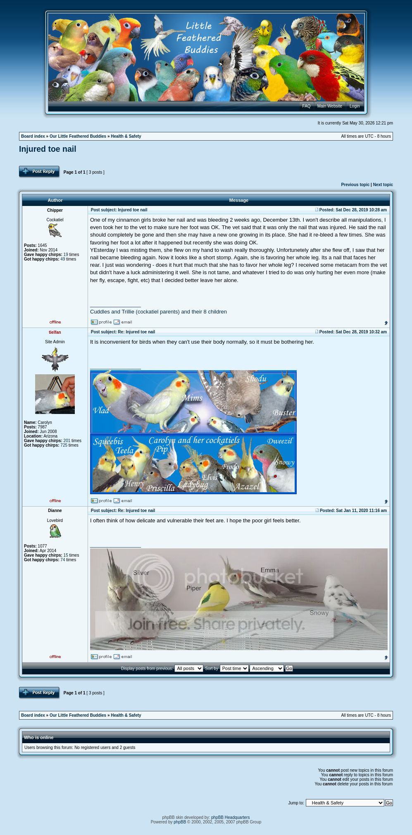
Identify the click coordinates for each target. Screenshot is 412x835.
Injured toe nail (47, 148)
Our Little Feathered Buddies (78, 136)
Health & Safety (126, 136)
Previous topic (355, 184)
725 (63, 445)
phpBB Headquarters (230, 817)
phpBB (180, 822)
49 (62, 259)
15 (66, 555)
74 (62, 559)
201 (67, 440)
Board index (33, 136)
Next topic (383, 184)
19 (66, 254)
